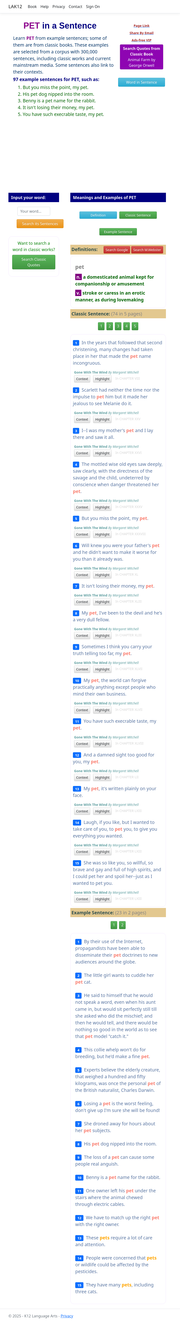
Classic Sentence (138, 215)
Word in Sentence (141, 82)
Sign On (93, 6)
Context (82, 379)
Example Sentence (118, 232)
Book (32, 6)
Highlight (102, 379)
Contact (75, 6)
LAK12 (15, 6)
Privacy (58, 6)
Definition (98, 215)
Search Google (117, 250)
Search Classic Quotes (33, 262)
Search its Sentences (40, 223)
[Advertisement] (90, 159)
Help (45, 6)
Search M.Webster (147, 250)
